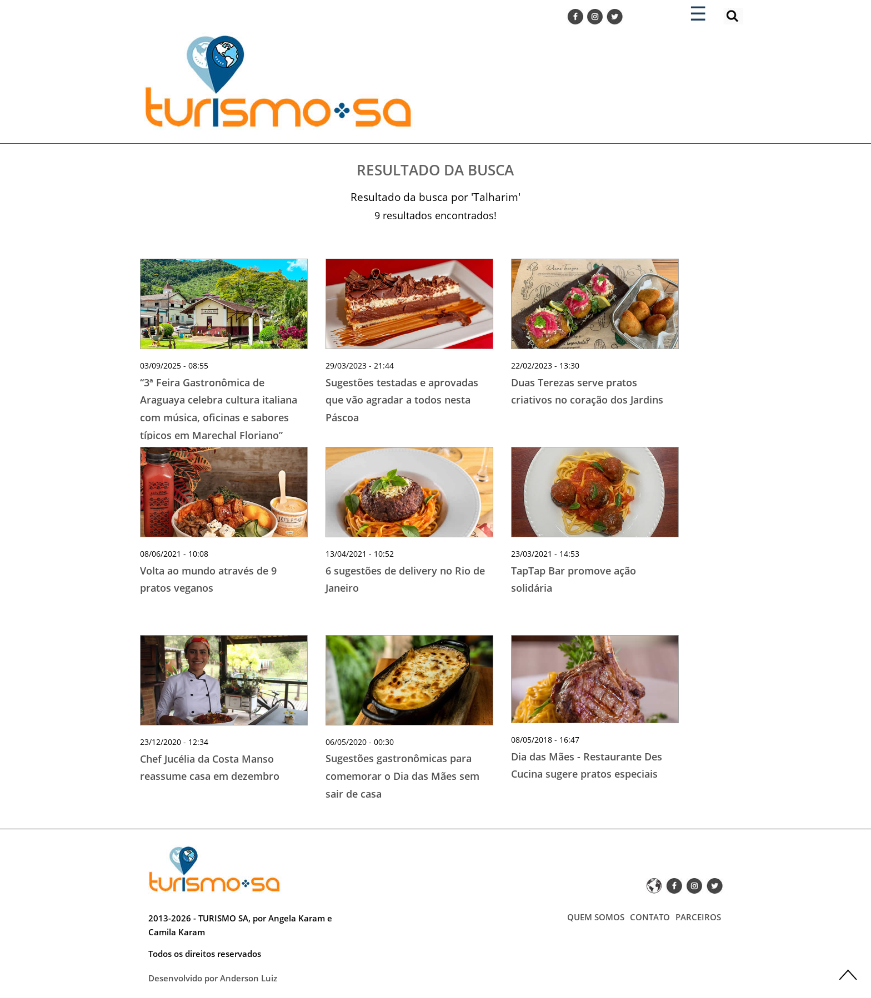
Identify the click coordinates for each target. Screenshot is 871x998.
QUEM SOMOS (595, 917)
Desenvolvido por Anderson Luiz (212, 978)
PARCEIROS (698, 917)
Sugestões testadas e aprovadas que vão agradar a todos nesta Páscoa (402, 400)
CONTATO (650, 917)
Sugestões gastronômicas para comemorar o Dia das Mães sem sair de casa (402, 776)
